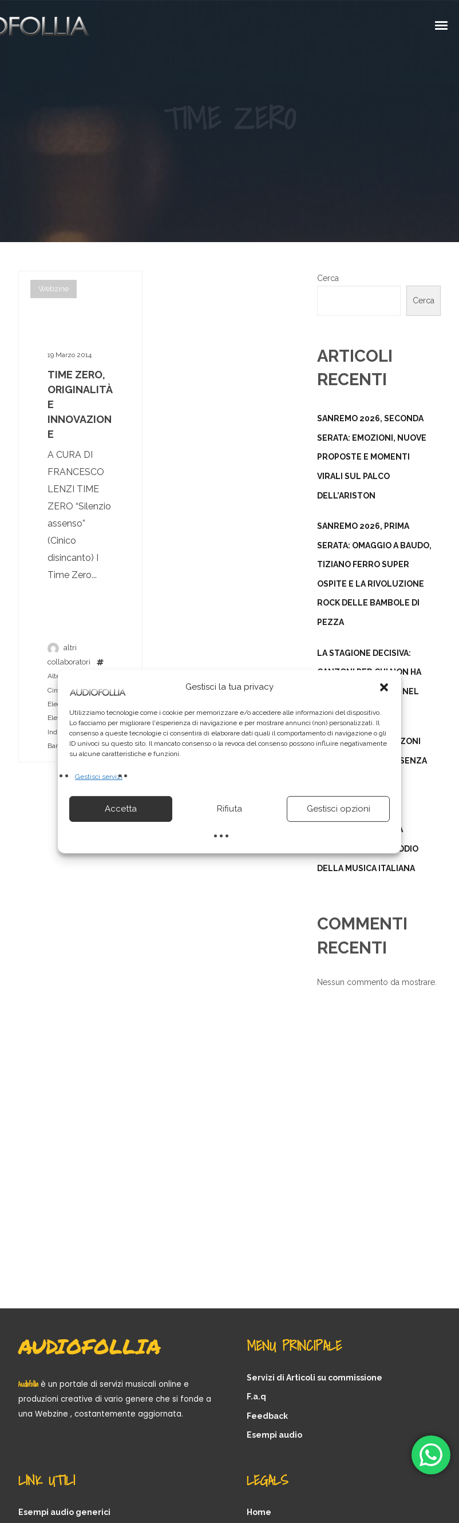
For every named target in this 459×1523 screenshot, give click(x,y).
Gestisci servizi (98, 776)
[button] (384, 687)
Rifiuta (229, 809)
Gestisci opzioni (338, 809)
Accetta (121, 809)
